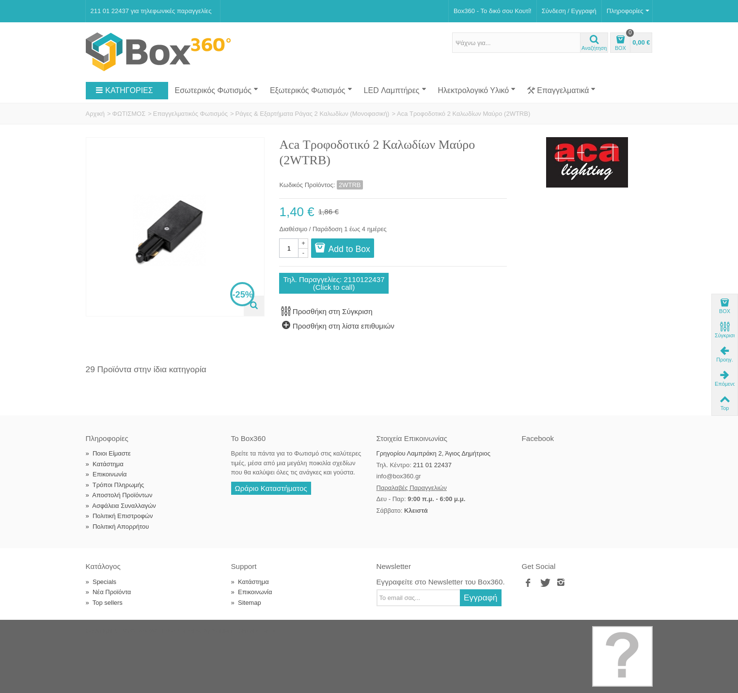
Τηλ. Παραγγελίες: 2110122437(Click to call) (333, 283)
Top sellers (104, 602)
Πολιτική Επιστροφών (119, 516)
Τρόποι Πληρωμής (115, 484)
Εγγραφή (481, 597)
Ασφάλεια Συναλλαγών (121, 505)
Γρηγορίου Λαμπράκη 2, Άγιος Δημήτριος (433, 453)
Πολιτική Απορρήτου (117, 526)
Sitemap (246, 602)
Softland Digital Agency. (245, 630)
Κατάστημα (105, 464)
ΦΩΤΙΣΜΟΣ (129, 113)
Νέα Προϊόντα (108, 592)
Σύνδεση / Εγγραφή (569, 11)
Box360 (146, 630)
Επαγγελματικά (561, 90)
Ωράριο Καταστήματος (271, 488)
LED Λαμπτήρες (395, 90)
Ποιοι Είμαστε (108, 453)
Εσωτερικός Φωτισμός (216, 90)
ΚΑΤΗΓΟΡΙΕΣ (124, 90)
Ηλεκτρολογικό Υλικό (477, 90)
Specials (101, 581)
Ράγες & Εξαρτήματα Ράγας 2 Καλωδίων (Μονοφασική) (313, 113)
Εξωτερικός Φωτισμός (311, 90)
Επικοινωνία (106, 474)
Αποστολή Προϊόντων (119, 495)
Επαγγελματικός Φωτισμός (190, 113)
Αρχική (95, 113)
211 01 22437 (432, 465)
